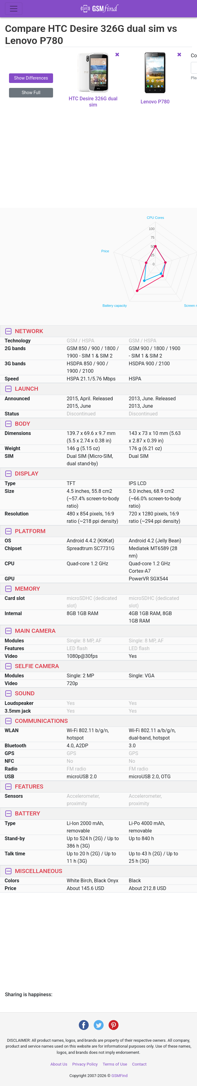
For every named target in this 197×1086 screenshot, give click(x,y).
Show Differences (31, 78)
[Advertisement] (98, 162)
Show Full (31, 92)
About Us (59, 1064)
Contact (139, 1064)
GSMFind (119, 1075)
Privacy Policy (85, 1064)
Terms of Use (115, 1064)
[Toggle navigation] (13, 8)
